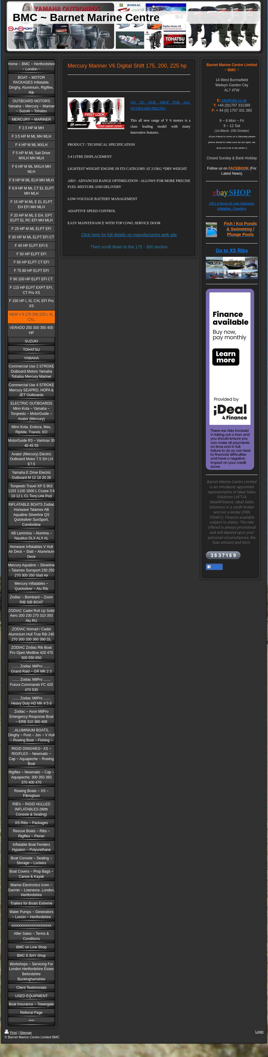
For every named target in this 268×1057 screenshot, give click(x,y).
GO (133, 102)
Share (214, 567)
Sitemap (26, 1032)
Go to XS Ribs (232, 250)
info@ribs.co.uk (234, 100)
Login (259, 1031)
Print (11, 1032)
